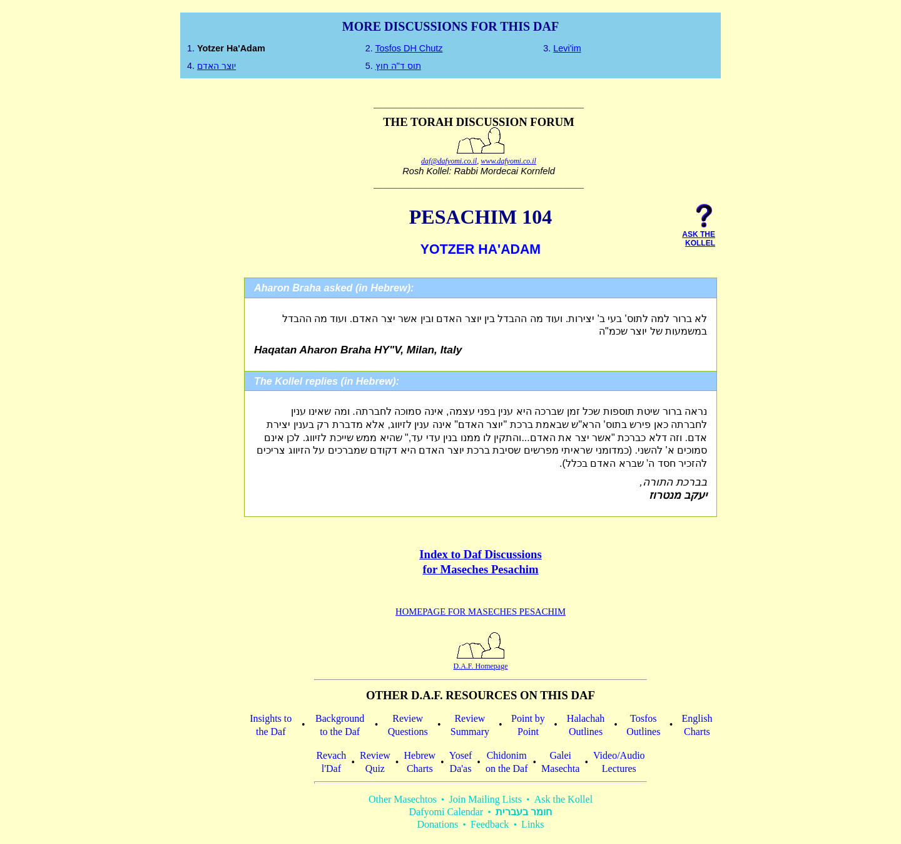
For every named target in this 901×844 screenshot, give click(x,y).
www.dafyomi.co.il (508, 161)
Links (532, 824)
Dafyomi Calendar (446, 811)
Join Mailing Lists (485, 799)
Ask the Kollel (563, 799)
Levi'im (567, 48)
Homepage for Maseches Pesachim (480, 612)
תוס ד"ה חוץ (398, 66)
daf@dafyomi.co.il (449, 161)
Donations (437, 824)
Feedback (490, 824)
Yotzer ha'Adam (231, 48)
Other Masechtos (403, 799)
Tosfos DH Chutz (408, 48)
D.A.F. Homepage (480, 661)
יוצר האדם (216, 66)
